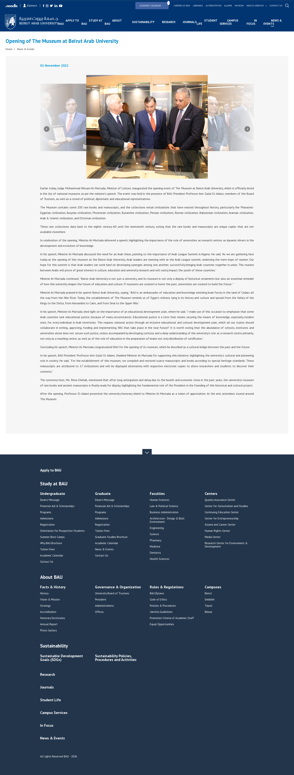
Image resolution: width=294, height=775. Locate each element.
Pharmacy (155, 540)
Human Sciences (159, 500)
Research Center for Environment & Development (226, 545)
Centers (211, 494)
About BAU (113, 22)
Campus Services (229, 22)
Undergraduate (52, 494)
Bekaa (208, 612)
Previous (47, 129)
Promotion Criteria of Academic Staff (172, 618)
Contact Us (46, 561)
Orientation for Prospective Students (62, 531)
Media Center (212, 537)
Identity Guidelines (161, 612)
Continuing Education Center (222, 512)
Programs (45, 512)
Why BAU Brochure (51, 543)
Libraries (197, 5)
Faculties (157, 494)
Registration (47, 524)
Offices (99, 612)
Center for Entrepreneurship (221, 518)
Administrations (104, 605)
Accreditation (213, 5)
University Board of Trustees (112, 593)
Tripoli (208, 605)
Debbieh (209, 599)
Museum (238, 5)
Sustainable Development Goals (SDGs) (61, 658)
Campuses (213, 587)
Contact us (275, 5)
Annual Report (49, 624)
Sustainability (143, 22)
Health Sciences (159, 559)
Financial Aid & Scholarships (57, 506)
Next (247, 129)
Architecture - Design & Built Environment (167, 520)
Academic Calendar (153, 4)
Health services (254, 5)
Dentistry (155, 552)
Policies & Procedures (163, 605)
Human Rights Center (217, 531)
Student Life (207, 22)
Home (9, 49)
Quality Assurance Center (220, 500)
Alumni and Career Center (220, 524)
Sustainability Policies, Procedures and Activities (115, 658)
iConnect (31, 5)
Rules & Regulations (167, 587)
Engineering (157, 528)
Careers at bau (181, 5)
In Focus (251, 22)
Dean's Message (49, 500)
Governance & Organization (118, 587)
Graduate (103, 494)
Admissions (46, 518)
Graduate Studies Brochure (111, 537)
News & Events (272, 22)
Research (169, 22)
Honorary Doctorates (52, 618)
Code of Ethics (158, 599)
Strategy (45, 605)
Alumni (227, 5)
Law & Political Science (164, 506)
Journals (190, 22)
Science (154, 534)
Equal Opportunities (162, 624)
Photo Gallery (48, 630)
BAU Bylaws (157, 593)
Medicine (155, 546)
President (100, 599)
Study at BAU (92, 22)
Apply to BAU (69, 22)
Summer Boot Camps (52, 537)
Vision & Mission (50, 599)
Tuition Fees (47, 549)
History (44, 593)
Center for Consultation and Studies (226, 506)
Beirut (208, 593)
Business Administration (164, 512)
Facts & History (53, 587)
